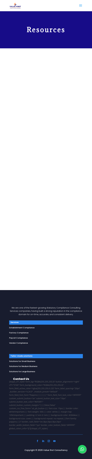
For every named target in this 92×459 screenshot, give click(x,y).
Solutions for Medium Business (23, 366)
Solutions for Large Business (22, 371)
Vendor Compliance (18, 343)
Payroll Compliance (18, 338)
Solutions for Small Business (22, 361)
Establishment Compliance (22, 327)
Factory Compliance (18, 332)
